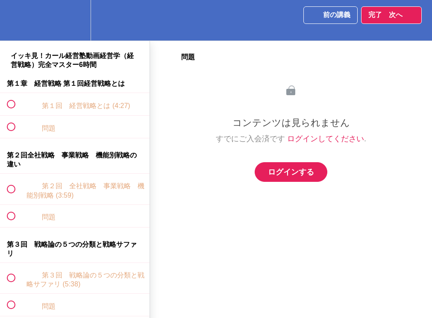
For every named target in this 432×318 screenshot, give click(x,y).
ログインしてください (325, 138)
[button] (16, 20)
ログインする (291, 172)
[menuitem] (75, 20)
